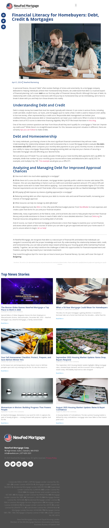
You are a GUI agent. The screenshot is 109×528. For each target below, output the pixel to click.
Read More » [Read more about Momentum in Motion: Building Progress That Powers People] (5, 423)
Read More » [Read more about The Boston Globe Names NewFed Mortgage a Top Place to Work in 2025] (5, 323)
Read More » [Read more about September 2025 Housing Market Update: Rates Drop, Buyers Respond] (60, 373)
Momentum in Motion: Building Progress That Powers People (26, 408)
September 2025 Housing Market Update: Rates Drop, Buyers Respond (81, 358)
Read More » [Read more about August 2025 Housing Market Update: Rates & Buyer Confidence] (60, 423)
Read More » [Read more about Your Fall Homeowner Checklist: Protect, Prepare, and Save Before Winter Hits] (5, 371)
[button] (76, 5)
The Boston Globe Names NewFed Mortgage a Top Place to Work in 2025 (25, 308)
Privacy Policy (51, 458)
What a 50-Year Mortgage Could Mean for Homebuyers (82, 307)
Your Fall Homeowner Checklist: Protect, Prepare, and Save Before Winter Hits (26, 358)
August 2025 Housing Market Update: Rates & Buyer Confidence (80, 408)
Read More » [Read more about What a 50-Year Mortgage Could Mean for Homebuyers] (60, 318)
